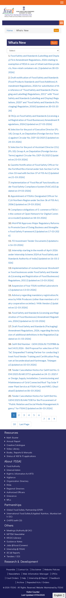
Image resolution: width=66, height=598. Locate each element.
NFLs (9, 499)
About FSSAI (12, 461)
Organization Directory (17, 480)
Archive (20, 582)
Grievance (11, 495)
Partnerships (12, 505)
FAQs (9, 484)
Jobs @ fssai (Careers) (17, 545)
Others (8, 525)
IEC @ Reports (13, 552)
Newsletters (14, 573)
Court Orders (12, 577)
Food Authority (13, 466)
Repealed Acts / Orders (38, 582)
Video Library (13, 448)
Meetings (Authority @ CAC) (19, 530)
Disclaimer (36, 569)
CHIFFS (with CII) (14, 520)
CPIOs (54, 573)
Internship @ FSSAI (16, 548)
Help (24, 577)
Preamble (10, 569)
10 (14, 424)
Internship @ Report (38, 577)
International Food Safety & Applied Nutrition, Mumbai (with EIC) (34, 515)
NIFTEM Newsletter (16, 534)
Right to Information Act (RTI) (20, 473)
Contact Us (23, 569)
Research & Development (21, 561)
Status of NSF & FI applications (21, 456)
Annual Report (13, 441)
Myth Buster (12, 437)
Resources (11, 432)
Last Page (24, 424)
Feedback (55, 577)
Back (54, 42)
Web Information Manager (36, 573)
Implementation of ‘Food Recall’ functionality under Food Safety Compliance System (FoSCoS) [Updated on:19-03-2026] (33, 186)
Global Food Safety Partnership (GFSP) (25, 509)
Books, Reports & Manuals (19, 452)
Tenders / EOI (13, 556)
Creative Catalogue (16, 445)
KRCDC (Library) (14, 537)
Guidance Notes (14, 541)
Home (10, 30)
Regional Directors (15, 488)
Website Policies (52, 569)
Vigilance (11, 477)
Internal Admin (13, 469)
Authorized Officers (16, 492)
